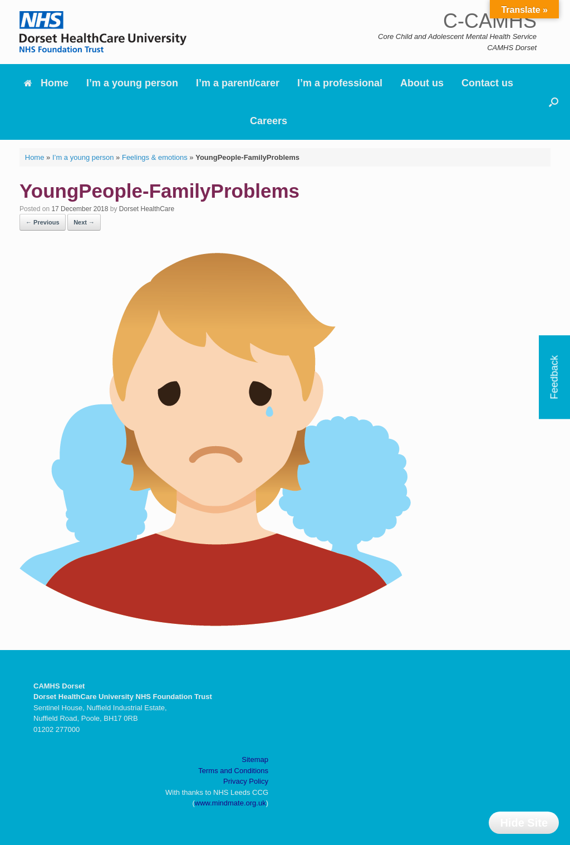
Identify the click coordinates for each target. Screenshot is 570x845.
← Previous (43, 222)
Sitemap (255, 759)
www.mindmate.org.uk (230, 803)
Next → (84, 222)
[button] (553, 102)
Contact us (487, 83)
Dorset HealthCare (146, 209)
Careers (268, 120)
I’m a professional (339, 83)
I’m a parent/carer (237, 83)
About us (422, 83)
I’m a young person (132, 83)
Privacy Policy (245, 781)
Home (46, 83)
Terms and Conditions (233, 770)
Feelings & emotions (155, 157)
